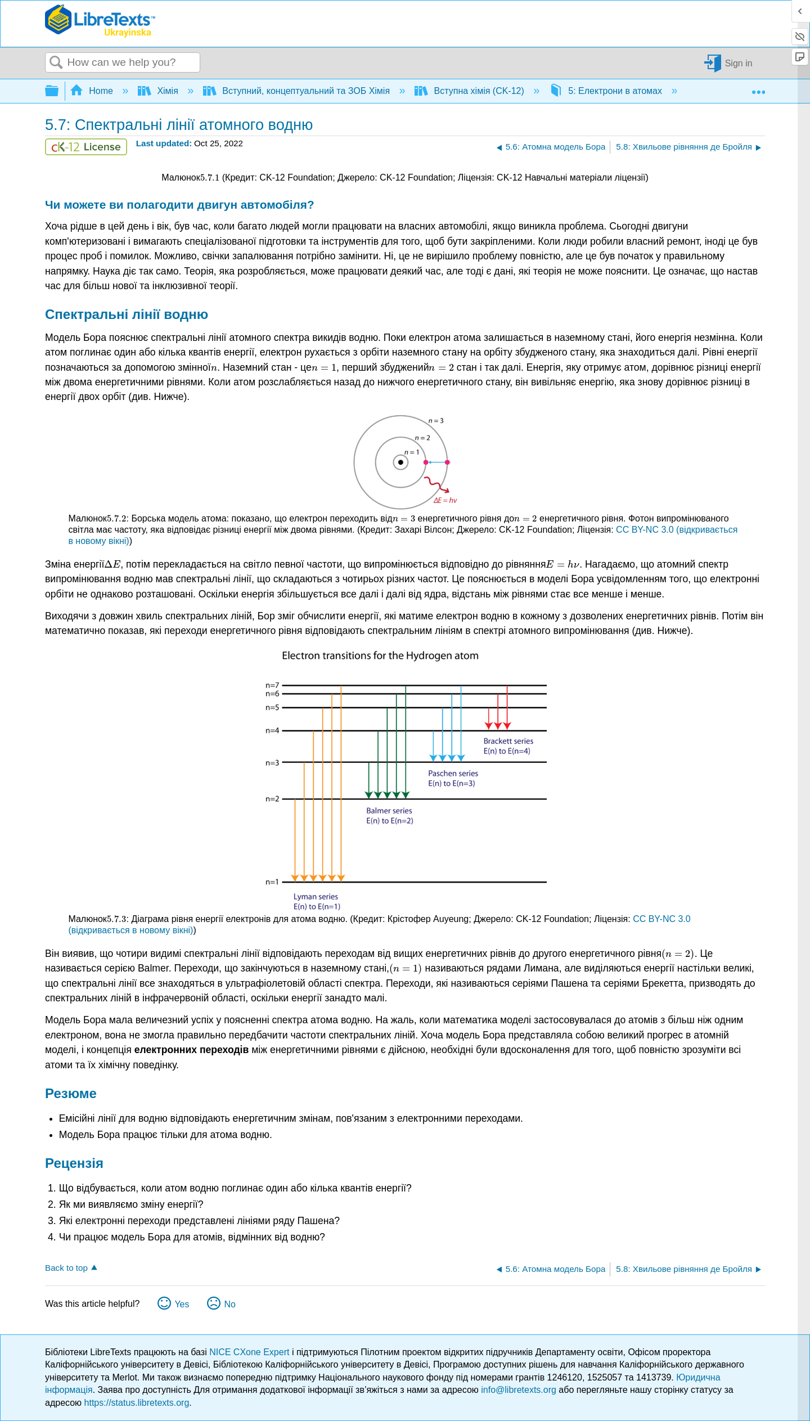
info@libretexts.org (518, 1390)
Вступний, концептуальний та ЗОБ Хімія (298, 91)
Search (56, 63)
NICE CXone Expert (250, 1352)
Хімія (159, 91)
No (229, 1304)
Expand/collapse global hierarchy (59, 91)
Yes (181, 1304)
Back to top (66, 1267)
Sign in (739, 63)
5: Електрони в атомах (607, 91)
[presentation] (210, 177)
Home (93, 91)
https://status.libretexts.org (137, 1402)
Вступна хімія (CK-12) (470, 91)
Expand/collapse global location (758, 87)
